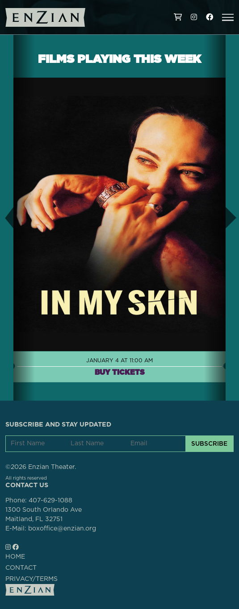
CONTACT (21, 568)
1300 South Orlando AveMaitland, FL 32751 (43, 514)
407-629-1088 (50, 500)
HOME (15, 557)
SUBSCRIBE (209, 443)
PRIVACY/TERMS (31, 579)
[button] (228, 17)
